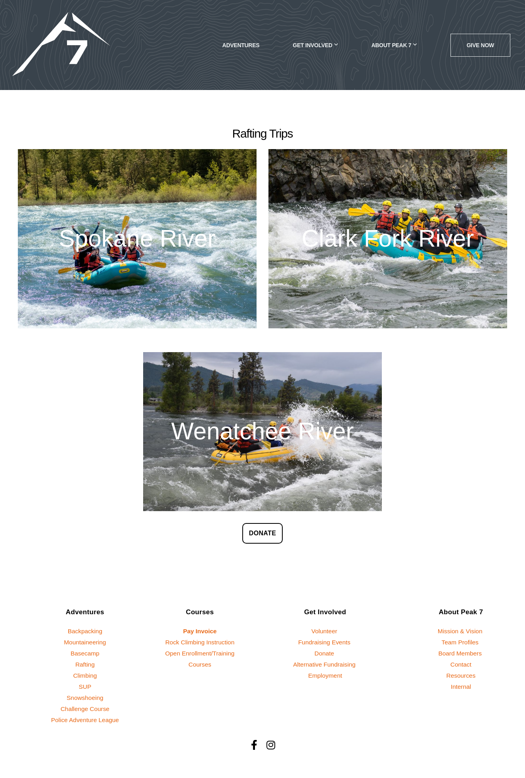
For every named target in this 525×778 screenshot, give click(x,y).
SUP (85, 686)
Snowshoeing (85, 697)
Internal (461, 686)
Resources (461, 675)
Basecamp (85, 653)
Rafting (85, 664)
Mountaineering (85, 642)
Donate (325, 653)
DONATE (262, 533)
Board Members (460, 653)
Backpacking (85, 631)
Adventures (241, 45)
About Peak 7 (394, 45)
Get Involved (315, 45)
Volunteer (325, 631)
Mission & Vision (461, 631)
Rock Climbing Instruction (200, 642)
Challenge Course (85, 708)
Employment (325, 675)
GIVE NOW (480, 45)
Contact (460, 664)
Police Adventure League (85, 720)
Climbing (85, 675)
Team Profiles (461, 642)
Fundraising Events (325, 642)
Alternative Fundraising (324, 664)
